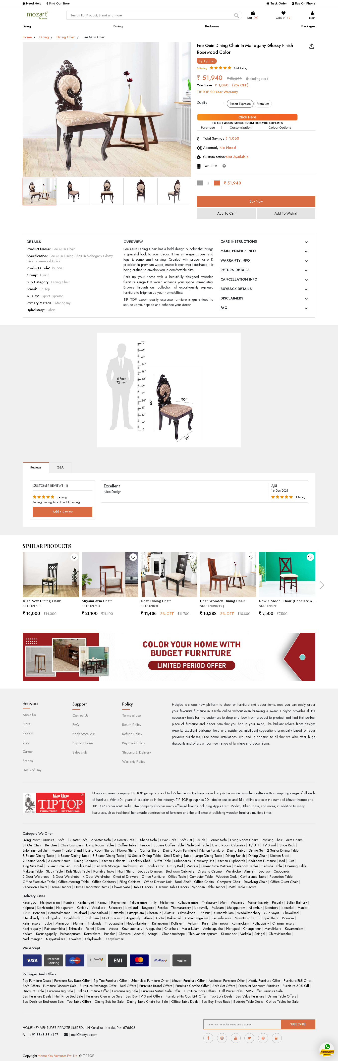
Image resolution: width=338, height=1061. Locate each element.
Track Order (276, 3)
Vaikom (193, 923)
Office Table (177, 876)
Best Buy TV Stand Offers (144, 996)
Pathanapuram (70, 933)
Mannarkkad (99, 912)
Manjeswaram (50, 902)
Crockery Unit (204, 860)
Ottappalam (135, 912)
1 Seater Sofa (77, 839)
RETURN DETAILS (235, 269)
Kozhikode (45, 907)
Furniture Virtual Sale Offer (160, 991)
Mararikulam (191, 928)
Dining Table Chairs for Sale (147, 1001)
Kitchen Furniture (211, 850)
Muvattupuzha (244, 918)
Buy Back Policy (133, 743)
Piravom (288, 918)
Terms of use (131, 715)
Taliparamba (138, 902)
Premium (263, 103)
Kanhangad (86, 902)
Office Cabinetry (104, 881)
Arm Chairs (294, 839)
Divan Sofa (168, 839)
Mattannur (167, 902)
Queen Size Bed (58, 866)
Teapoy (145, 845)
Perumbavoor (221, 918)
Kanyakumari (115, 939)
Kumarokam (240, 923)
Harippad (233, 928)
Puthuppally (261, 923)
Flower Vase (121, 886)
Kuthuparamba (188, 902)
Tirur (26, 912)
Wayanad (237, 902)
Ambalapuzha (213, 928)
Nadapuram (64, 907)
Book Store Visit (83, 733)
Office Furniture (153, 876)
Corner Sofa (218, 839)
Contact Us (80, 715)
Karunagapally (46, 933)
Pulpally (277, 902)
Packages (308, 26)
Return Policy (131, 724)
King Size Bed (33, 866)
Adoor (113, 928)
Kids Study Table (78, 871)
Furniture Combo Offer (192, 985)
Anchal (139, 933)
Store (26, 723)
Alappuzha (153, 928)
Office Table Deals (184, 1001)
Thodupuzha (114, 923)
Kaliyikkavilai (93, 939)
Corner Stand (150, 850)
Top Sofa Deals (221, 996)
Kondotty (271, 907)
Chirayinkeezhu (280, 933)
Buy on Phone (82, 743)
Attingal (153, 933)
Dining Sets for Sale (109, 1001)
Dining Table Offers (282, 996)
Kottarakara (92, 933)
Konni (101, 928)
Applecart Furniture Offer (227, 980)
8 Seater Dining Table (108, 855)
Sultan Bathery (296, 902)
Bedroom (212, 26)
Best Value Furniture (250, 996)
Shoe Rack (287, 845)
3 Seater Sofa (124, 839)
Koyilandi (132, 907)
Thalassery (209, 902)
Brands (28, 760)
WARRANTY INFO (235, 260)
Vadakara (98, 907)
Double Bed (82, 866)
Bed (282, 860)
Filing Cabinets (129, 881)
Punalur (109, 933)
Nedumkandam (137, 923)
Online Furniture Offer (92, 991)
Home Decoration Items (91, 886)
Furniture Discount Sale (59, 985)
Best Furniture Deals (37, 996)
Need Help (32, 3)
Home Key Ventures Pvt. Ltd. (58, 1055)
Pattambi (118, 912)
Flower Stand (126, 850)
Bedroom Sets (133, 866)
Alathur (169, 912)
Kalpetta (28, 907)
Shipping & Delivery (136, 752)
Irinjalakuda (72, 918)
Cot (291, 860)
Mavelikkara (273, 928)
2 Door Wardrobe (36, 876)
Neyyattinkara (55, 939)
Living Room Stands (99, 850)
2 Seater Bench (34, 860)
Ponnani (39, 912)
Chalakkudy (31, 918)
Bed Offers (128, 985)
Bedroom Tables (246, 866)
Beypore (148, 907)
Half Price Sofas (230, 991)
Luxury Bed (175, 866)
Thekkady (94, 923)
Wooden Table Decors (208, 886)
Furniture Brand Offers (155, 985)
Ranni (90, 928)
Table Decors (143, 886)
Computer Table (201, 876)
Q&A (60, 467)
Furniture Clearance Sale (104, 996)
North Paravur (112, 918)
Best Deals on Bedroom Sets (43, 1001)
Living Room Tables (100, 845)
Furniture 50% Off (296, 985)
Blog (26, 742)
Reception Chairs (35, 886)
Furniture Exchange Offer (98, 985)
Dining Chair (65, 37)
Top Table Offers (79, 1001)
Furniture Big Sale (60, 991)
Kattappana (160, 923)
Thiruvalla (75, 928)
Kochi (160, 918)
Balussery (115, 907)
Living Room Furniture (38, 839)
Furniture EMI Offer (298, 980)
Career (28, 751)
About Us (29, 714)
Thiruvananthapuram (203, 933)
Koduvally (201, 907)
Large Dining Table (208, 855)
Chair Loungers (71, 845)
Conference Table (253, 876)
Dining (118, 26)
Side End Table (198, 845)
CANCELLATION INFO (239, 279)
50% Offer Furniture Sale (264, 991)
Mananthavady (258, 902)
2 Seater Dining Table (282, 850)
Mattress (192, 866)
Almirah (249, 871)
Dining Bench (235, 855)
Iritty (154, 902)
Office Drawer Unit (157, 881)
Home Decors (61, 886)
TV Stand (269, 845)
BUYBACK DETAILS (236, 288)
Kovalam (75, 939)
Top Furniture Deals (37, 980)
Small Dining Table (177, 855)
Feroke (163, 907)
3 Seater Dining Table (38, 855)
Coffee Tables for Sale (282, 1001)
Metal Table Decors (242, 886)
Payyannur (118, 902)
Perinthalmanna (59, 912)
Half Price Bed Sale (69, 996)
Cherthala (171, 928)
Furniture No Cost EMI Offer (186, 996)
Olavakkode (186, 912)
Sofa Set (186, 839)
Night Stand (125, 871)
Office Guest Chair (284, 881)
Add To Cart (226, 213)
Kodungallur (51, 918)
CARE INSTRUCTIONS (239, 241)
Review (28, 733)
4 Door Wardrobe (96, 876)
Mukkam (218, 907)
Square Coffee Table (169, 845)
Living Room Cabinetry (228, 845)
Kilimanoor (229, 933)
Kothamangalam (196, 918)
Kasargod (30, 902)
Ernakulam (91, 918)
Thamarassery (181, 907)
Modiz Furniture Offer (264, 980)
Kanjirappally (32, 928)
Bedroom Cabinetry (180, 871)
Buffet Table (162, 860)
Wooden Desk (226, 876)
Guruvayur (271, 912)
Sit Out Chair (32, 845)
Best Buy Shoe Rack (216, 1001)
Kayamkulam (294, 928)
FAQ (224, 307)
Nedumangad (33, 939)
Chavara (124, 933)
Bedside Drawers (150, 871)
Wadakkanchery (248, 912)
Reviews (35, 467)
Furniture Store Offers (200, 991)
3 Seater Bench (59, 860)
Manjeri (303, 907)
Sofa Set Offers (224, 985)
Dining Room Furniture (179, 850)
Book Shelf (183, 881)
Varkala (245, 933)
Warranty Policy (133, 761)
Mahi (223, 902)
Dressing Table (295, 866)
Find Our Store (58, 3)
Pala (205, 923)
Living (27, 26)
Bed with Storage (107, 866)
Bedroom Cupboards (274, 871)
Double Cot (155, 866)
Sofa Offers (31, 985)
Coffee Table (126, 845)
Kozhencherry (132, 928)
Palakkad (80, 912)
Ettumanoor (220, 923)
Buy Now (256, 201)
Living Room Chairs (244, 839)
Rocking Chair (272, 839)
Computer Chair (228, 881)
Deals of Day (32, 769)
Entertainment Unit (35, 850)
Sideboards (182, 860)
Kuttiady (82, 907)
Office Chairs (204, 881)
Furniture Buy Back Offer (72, 980)
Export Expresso (240, 103)
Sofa (61, 839)
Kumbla (68, 902)
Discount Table (33, 991)
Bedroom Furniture (262, 860)
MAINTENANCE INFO (238, 250)
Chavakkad (291, 912)
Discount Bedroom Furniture (258, 985)
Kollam (28, 933)
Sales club (79, 752)
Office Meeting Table (73, 881)
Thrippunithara (268, 918)
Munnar (78, 923)
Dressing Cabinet (210, 871)
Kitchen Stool (279, 855)
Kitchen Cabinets (113, 860)
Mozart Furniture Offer (188, 980)
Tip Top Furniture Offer (110, 980)
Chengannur (252, 928)
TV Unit (253, 845)
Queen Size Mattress (216, 866)
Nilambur (255, 907)
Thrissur (204, 912)
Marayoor (63, 923)
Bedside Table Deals (248, 1001)
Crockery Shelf (139, 860)
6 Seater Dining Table (73, 855)
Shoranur (154, 912)
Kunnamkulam (224, 912)
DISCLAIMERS (232, 298)
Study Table (54, 871)
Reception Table (281, 876)
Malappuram (236, 907)
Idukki (48, 923)
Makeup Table (33, 871)
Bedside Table (272, 866)
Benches (51, 845)
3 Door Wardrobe (66, 876)
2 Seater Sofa (101, 839)
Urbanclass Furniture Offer (150, 980)
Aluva (148, 918)
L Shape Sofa (147, 839)
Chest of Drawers (125, 876)
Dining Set (256, 850)
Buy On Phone (303, 3)
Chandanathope (173, 933)
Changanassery (283, 923)
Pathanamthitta (54, 928)
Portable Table (103, 871)
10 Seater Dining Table (144, 855)
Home (27, 37)
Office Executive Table (39, 881)
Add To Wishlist (286, 213)
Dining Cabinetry (86, 860)
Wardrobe (233, 871)
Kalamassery (31, 923)
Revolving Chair (255, 881)
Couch (200, 839)
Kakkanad (174, 918)
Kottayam (177, 923)
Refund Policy (132, 733)
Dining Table (236, 850)
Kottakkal (288, 907)
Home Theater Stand (67, 850)
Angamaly (133, 918)
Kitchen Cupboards (231, 860)
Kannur (103, 902)
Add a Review (63, 511)
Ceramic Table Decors (172, 886)
